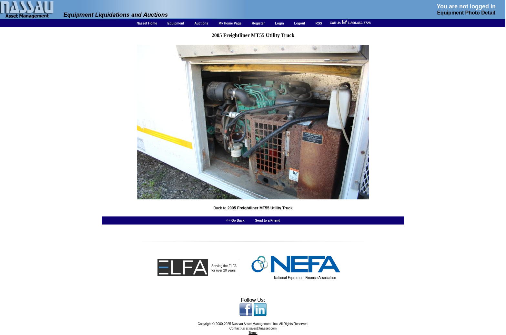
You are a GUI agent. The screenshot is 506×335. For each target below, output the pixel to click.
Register (258, 23)
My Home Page (229, 23)
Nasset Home (147, 23)
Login (279, 23)
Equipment (175, 23)
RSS (318, 23)
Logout (299, 23)
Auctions (201, 23)
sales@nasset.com (263, 328)
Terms (252, 333)
